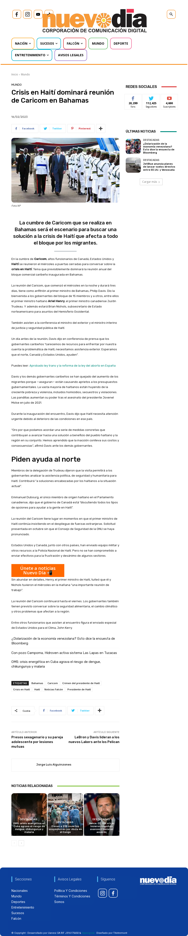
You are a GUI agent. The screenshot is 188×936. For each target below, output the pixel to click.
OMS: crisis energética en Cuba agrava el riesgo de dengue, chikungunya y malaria (56, 664)
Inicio (14, 74)
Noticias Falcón (53, 689)
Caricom (53, 683)
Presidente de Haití (79, 689)
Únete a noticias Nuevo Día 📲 (38, 570)
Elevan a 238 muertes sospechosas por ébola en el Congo (65, 829)
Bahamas (37, 683)
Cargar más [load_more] (151, 182)
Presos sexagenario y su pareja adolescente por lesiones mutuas (37, 742)
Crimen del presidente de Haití (81, 683)
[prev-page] (14, 843)
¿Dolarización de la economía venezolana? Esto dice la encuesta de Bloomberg (63, 641)
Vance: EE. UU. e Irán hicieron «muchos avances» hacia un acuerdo (101, 828)
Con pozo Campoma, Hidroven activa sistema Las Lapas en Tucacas (64, 653)
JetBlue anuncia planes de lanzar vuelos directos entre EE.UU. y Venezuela (159, 166)
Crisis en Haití (21, 689)
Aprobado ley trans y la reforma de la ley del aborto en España (72, 365)
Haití (37, 689)
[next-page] (21, 843)
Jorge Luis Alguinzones (53, 764)
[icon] (16, 14)
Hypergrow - (89, 933)
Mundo (25, 74)
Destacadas (28, 819)
